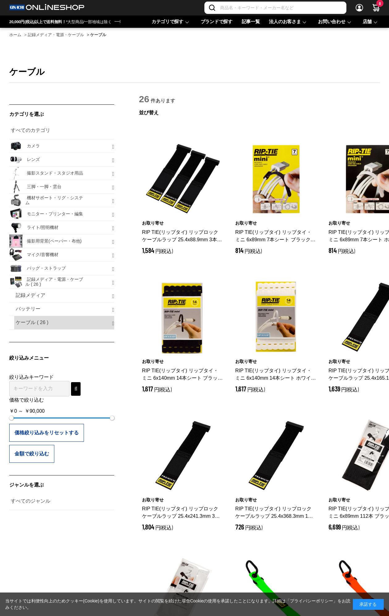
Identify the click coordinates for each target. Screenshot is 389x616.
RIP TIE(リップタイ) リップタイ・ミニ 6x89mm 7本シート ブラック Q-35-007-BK (273, 236)
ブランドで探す (216, 21)
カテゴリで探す (167, 21)
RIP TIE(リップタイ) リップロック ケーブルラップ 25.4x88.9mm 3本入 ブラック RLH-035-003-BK (182, 236)
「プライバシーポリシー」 (311, 600)
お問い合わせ (331, 21)
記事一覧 (251, 21)
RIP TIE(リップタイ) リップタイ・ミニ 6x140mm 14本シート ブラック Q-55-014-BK (182, 375)
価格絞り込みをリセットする (47, 432)
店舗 (367, 21)
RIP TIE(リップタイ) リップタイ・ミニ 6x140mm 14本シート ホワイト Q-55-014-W (275, 375)
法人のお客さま (285, 21)
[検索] (212, 7)
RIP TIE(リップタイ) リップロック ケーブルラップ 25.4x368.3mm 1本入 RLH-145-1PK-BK (274, 513)
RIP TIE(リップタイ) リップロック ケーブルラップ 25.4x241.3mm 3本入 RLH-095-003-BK (181, 513)
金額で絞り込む (32, 453)
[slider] (11, 418)
